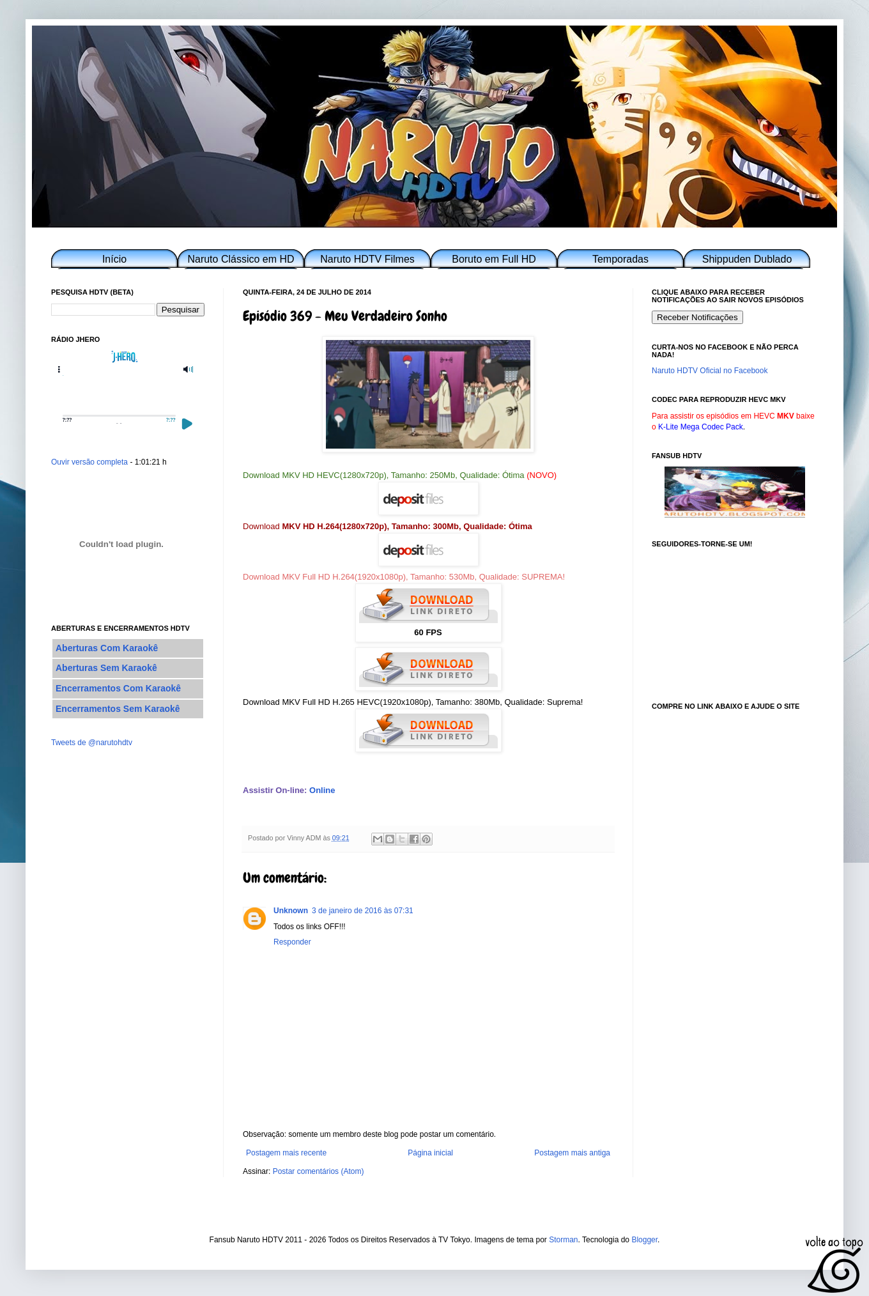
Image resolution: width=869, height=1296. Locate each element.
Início (114, 259)
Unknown (290, 910)
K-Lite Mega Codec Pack (700, 426)
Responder (292, 941)
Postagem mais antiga (572, 1152)
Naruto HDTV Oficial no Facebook (709, 370)
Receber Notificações (697, 317)
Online (322, 790)
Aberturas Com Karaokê (107, 648)
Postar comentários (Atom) (318, 1171)
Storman (563, 1239)
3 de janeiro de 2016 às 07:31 (362, 910)
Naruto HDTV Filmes (367, 259)
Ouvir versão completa (89, 462)
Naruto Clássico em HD (240, 259)
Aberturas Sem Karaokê (106, 668)
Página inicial (430, 1152)
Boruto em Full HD (494, 259)
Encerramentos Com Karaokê (118, 688)
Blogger (644, 1239)
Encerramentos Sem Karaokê (118, 709)
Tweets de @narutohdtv (91, 742)
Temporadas (620, 259)
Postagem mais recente (286, 1152)
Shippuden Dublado (747, 259)
